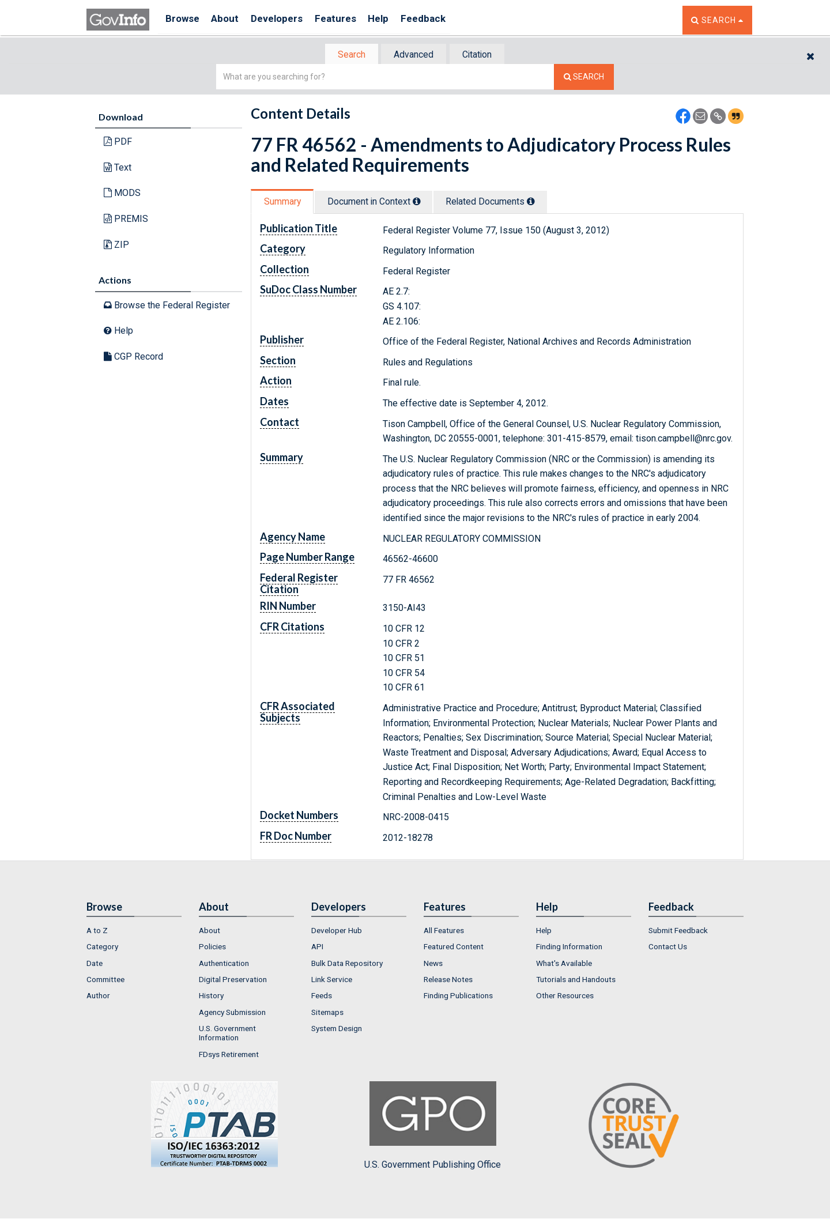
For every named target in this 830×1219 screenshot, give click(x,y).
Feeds (321, 997)
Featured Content (454, 948)
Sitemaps (327, 1013)
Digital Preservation (233, 980)
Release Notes (448, 980)
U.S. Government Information (227, 1034)
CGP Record (133, 357)
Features (349, 19)
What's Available (564, 964)
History (211, 997)
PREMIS (126, 219)
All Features (444, 931)
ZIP (116, 245)
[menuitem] (134, 931)
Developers (286, 19)
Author (98, 997)
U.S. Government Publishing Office (432, 1126)
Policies (212, 948)
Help (396, 19)
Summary (284, 202)
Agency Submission (232, 1013)
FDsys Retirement (229, 1055)
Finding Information (569, 948)
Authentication (224, 964)
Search (346, 55)
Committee (105, 980)
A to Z (97, 931)
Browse (183, 19)
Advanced (413, 55)
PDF (118, 142)
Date (94, 964)
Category (102, 948)
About (230, 19)
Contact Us (667, 948)
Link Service (331, 980)
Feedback (444, 19)
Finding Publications (458, 997)
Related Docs (504, 202)
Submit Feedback (678, 931)
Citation (481, 55)
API (317, 948)
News (433, 964)
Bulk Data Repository (347, 964)
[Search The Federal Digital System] (584, 78)
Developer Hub (336, 931)
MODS (122, 193)
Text (117, 168)
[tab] (346, 55)
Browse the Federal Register (167, 306)
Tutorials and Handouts (576, 980)
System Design (336, 1029)
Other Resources (565, 997)
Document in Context (381, 202)
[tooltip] (424, 202)
